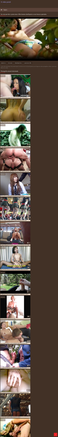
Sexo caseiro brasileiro (29, 420)
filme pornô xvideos (35, 406)
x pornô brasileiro (19, 410)
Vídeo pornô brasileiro (32, 432)
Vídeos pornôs (45, 421)
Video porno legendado (11, 430)
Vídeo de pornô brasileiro (40, 424)
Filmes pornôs (11, 420)
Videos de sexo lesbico (7, 431)
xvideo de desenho (8, 412)
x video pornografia (26, 411)
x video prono (43, 411)
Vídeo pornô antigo (19, 427)
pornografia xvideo (36, 407)
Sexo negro (42, 432)
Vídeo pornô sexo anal (44, 434)
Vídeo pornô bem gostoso (49, 422)
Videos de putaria (21, 425)
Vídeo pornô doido (40, 426)
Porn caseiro (37, 433)
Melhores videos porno (11, 422)
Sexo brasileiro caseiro (31, 427)
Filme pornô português (44, 428)
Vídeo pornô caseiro (49, 431)
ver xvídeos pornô (14, 408)
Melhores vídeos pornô (7, 415)
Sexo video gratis (19, 419)
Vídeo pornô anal (9, 419)
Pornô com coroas (30, 419)
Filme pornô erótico (28, 416)
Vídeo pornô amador (35, 421)
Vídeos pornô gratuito (28, 426)
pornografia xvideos (46, 407)
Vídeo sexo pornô (14, 434)
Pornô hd (31, 418)
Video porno (18, 420)
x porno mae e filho (27, 63)
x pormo (7, 410)
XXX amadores (38, 416)
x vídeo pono (10, 411)
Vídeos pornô (22, 422)
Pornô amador (25, 421)
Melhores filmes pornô (16, 416)
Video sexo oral (47, 416)
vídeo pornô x (44, 408)
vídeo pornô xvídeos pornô (32, 409)
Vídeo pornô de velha (15, 421)
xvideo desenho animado (28, 412)
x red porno (50, 410)
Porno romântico (48, 420)
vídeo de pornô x (24, 408)
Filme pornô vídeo (17, 426)
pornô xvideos (16, 407)
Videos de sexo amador (13, 418)
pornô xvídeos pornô (25, 407)
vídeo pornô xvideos (20, 409)
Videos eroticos (12, 432)
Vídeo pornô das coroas (46, 425)
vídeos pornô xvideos (44, 409)
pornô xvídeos (8, 407)
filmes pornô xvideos (46, 406)
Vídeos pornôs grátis (10, 425)
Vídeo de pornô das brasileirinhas (28, 434)
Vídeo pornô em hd (19, 431)
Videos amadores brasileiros (33, 422)
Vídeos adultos (24, 418)
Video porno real (49, 432)
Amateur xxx (3, 63)
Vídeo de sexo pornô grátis (25, 430)
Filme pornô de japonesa (33, 425)
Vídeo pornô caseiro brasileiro (9, 424)
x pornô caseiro (28, 410)
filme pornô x (16, 406)
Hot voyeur (10, 63)
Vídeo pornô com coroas (41, 418)
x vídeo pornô (17, 411)
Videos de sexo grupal (45, 415)
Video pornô (10, 427)
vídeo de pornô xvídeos (34, 408)
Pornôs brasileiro (34, 415)
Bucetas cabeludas (46, 433)
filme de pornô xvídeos (6, 406)
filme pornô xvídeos (24, 406)
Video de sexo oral (38, 431)
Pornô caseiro (21, 432)
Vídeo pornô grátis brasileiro (45, 427)
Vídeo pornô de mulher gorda (8, 433)
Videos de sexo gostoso (42, 419)
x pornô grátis (36, 410)
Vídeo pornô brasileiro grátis (21, 415)
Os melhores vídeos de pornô (25, 433)
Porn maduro (4, 432)
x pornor (44, 410)
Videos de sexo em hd (16, 428)
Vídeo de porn (39, 420)
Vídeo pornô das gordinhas (30, 428)
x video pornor (35, 411)
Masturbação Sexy (18, 63)
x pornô (12, 410)
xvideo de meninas (18, 412)
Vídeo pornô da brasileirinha (25, 424)
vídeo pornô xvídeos (9, 409)
